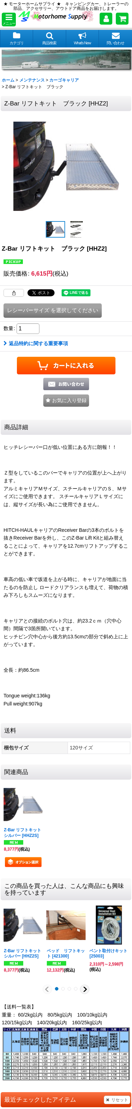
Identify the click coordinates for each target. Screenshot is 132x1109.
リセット (117, 1100)
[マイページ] (106, 19)
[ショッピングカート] (122, 19)
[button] (9, 19)
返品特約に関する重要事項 (36, 343)
